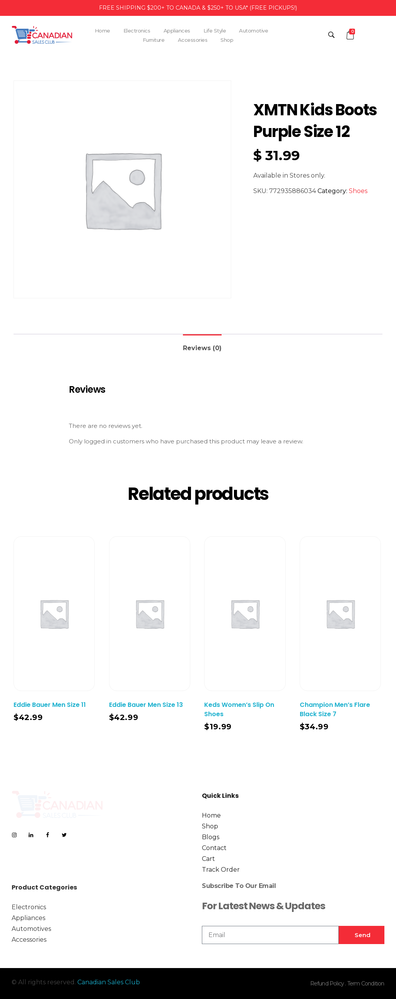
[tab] (202, 345)
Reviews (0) (202, 348)
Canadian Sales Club (108, 982)
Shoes (358, 191)
